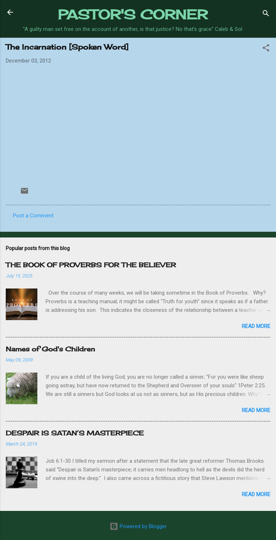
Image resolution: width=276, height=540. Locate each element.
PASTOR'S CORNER (133, 14)
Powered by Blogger (138, 526)
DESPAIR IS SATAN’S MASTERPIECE (75, 433)
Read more (256, 326)
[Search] (266, 15)
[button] (266, 49)
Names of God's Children (50, 349)
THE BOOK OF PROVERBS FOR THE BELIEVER (91, 265)
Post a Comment (33, 215)
